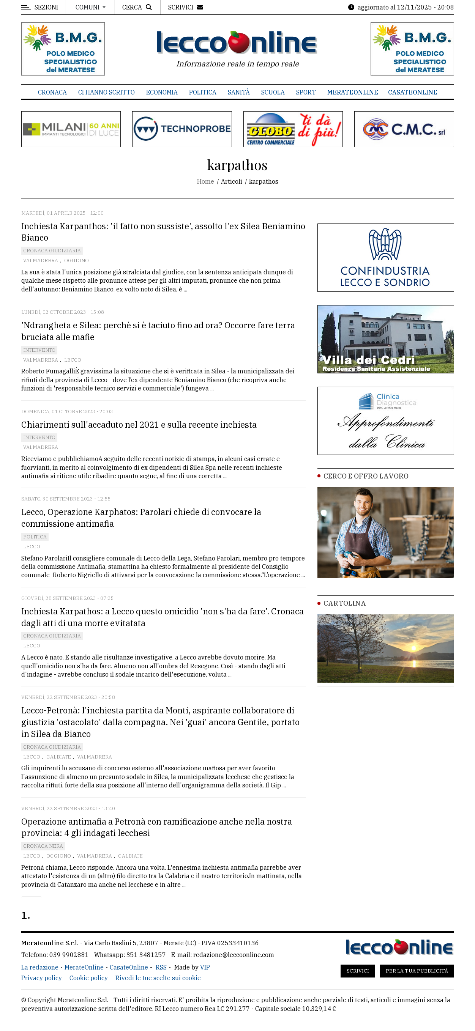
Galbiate (58, 757)
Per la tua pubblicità (417, 971)
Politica (202, 92)
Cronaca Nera (43, 846)
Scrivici (358, 971)
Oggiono (76, 260)
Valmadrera (40, 260)
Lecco (72, 360)
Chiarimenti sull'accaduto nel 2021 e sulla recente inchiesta (139, 424)
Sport (306, 92)
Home (205, 181)
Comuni (88, 7)
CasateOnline (412, 92)
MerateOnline (352, 92)
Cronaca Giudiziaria (52, 250)
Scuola (273, 92)
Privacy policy (41, 978)
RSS (161, 967)
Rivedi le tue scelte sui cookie (158, 978)
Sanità (239, 92)
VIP (205, 967)
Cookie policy (88, 978)
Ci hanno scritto (106, 92)
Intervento (39, 350)
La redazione (39, 967)
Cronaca (52, 92)
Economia (162, 92)
